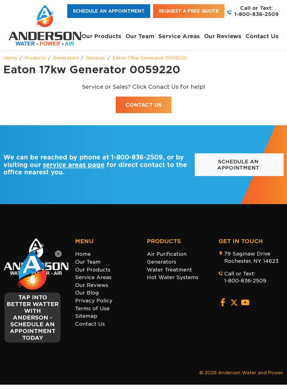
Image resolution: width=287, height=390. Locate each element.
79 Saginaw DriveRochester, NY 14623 (251, 257)
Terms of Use (92, 308)
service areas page (74, 164)
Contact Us (262, 36)
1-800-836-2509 (256, 14)
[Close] (58, 253)
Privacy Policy (93, 301)
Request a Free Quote (189, 11)
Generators (161, 262)
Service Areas (179, 36)
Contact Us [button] (144, 105)
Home (83, 254)
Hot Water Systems (172, 277)
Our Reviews (222, 36)
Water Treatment (169, 270)
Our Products (101, 36)
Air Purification (167, 254)
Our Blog (87, 293)
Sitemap (86, 316)
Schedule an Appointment (109, 11)
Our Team (140, 36)
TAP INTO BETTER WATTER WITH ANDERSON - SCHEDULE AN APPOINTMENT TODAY (33, 317)
